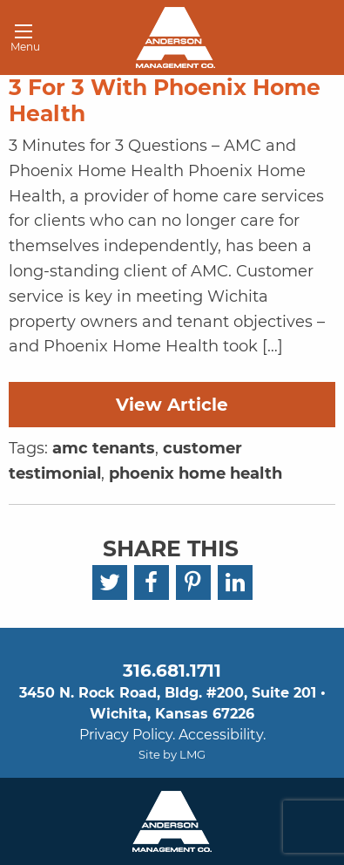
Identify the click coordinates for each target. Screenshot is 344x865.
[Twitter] (109, 582)
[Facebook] (151, 582)
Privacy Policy (125, 734)
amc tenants (103, 448)
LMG (192, 754)
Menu (19, 41)
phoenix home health (195, 473)
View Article (172, 404)
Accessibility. (222, 734)
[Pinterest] (193, 582)
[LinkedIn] (235, 582)
